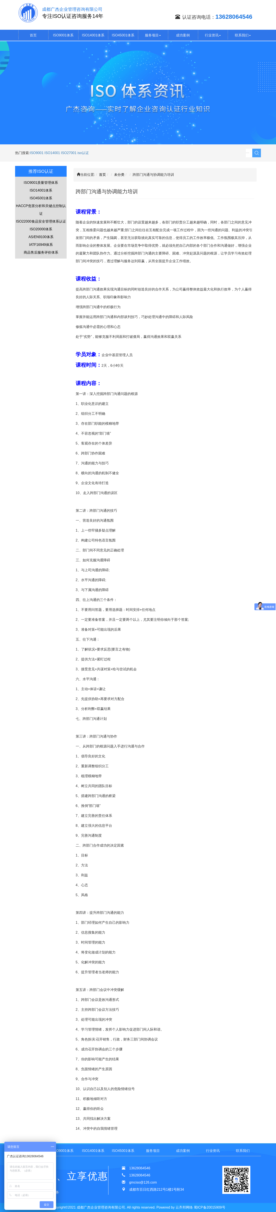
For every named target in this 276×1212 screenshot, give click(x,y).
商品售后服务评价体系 (41, 252)
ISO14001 (52, 153)
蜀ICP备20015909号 (209, 1207)
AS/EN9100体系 (40, 237)
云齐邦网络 (184, 1207)
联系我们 (243, 35)
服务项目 (153, 35)
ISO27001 (69, 153)
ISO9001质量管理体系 (41, 182)
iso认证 (83, 153)
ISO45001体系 (123, 35)
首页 (33, 35)
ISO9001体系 (63, 35)
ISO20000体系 (41, 229)
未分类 (119, 174)
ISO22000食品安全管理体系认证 (41, 221)
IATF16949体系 (41, 244)
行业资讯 (213, 35)
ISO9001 (36, 153)
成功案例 (183, 35)
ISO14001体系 (93, 35)
